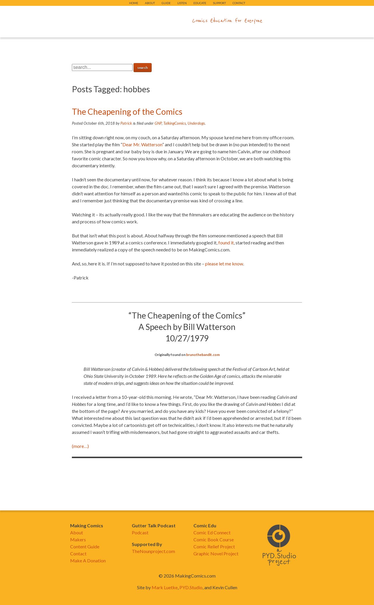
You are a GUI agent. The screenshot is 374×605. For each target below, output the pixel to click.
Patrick (126, 123)
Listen (182, 3)
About (150, 3)
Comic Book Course (213, 539)
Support (219, 3)
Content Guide (84, 546)
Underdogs (196, 123)
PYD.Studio (190, 587)
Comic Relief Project (214, 546)
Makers (78, 539)
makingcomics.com (153, 20)
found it (226, 242)
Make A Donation (88, 560)
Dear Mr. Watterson (142, 144)
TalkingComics (174, 123)
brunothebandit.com (203, 354)
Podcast (140, 532)
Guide (166, 3)
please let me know (224, 263)
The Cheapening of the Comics (127, 112)
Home (133, 3)
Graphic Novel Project (215, 553)
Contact (239, 3)
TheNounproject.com (153, 551)
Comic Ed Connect (212, 532)
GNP (158, 123)
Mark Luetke (165, 587)
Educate (199, 3)
